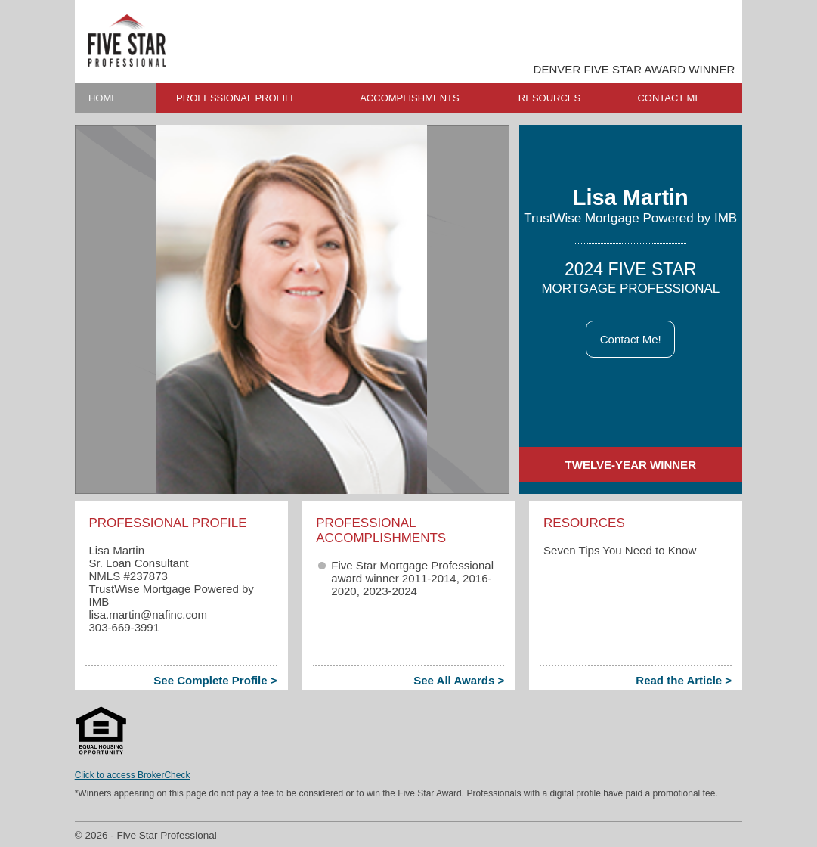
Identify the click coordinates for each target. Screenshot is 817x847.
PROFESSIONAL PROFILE (236, 98)
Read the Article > (684, 680)
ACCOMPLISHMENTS (409, 98)
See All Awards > (458, 680)
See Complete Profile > (215, 680)
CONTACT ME (669, 98)
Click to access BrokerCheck (132, 775)
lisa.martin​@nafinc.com (147, 614)
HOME (103, 98)
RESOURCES (549, 98)
